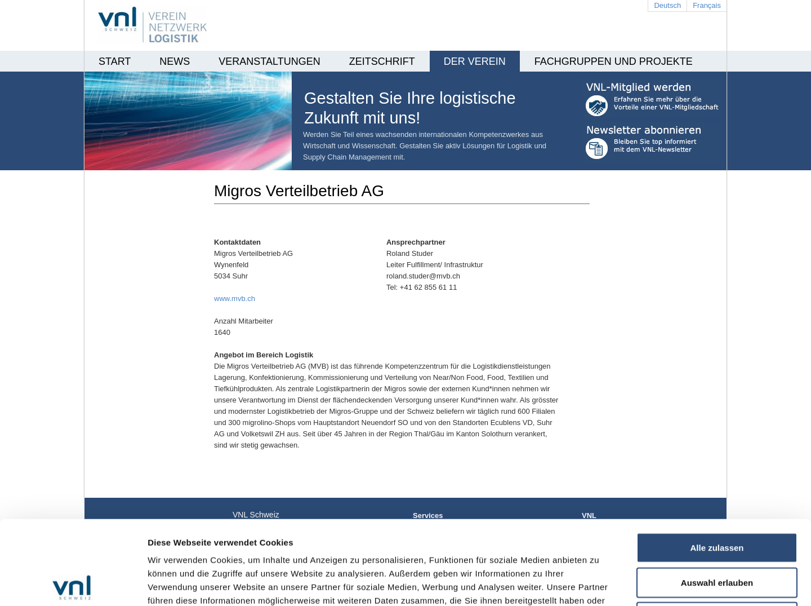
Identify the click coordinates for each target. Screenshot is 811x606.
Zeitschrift (382, 61)
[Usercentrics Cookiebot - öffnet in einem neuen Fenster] (73, 584)
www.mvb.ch (234, 298)
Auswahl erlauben (717, 498)
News (174, 61)
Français (707, 5)
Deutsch (667, 5)
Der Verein (475, 61)
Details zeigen (599, 584)
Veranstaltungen (269, 61)
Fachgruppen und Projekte (613, 61)
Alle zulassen (716, 463)
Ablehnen (717, 533)
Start (115, 61)
